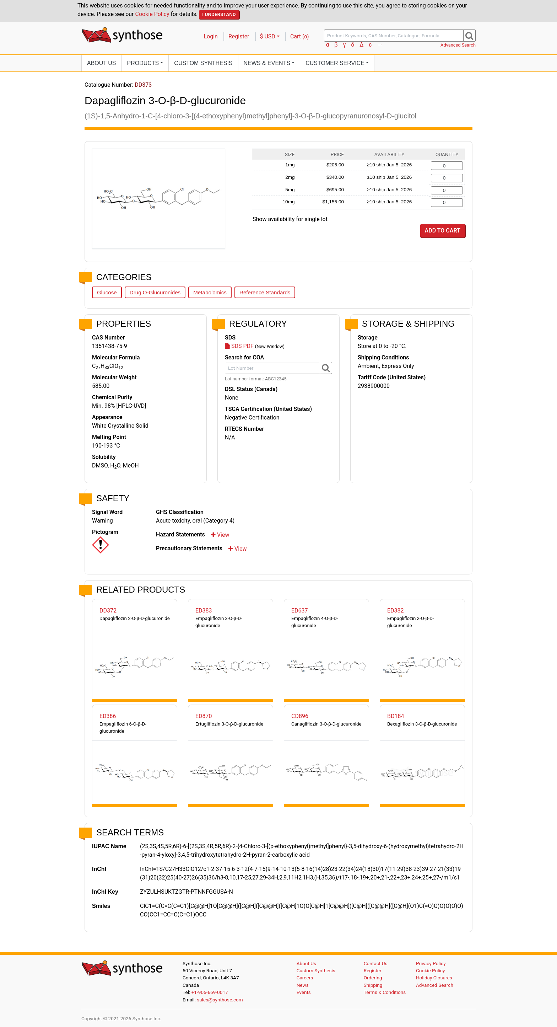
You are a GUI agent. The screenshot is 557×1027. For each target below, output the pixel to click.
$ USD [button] (267, 36)
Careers (305, 977)
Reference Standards (265, 292)
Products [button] (143, 63)
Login (211, 36)
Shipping (373, 985)
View (220, 534)
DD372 (108, 610)
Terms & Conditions (385, 992)
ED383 (203, 610)
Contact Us (376, 963)
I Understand (219, 14)
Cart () (299, 36)
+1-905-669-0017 (209, 992)
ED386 (107, 716)
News (303, 985)
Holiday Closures (434, 977)
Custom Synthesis (203, 63)
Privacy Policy (431, 963)
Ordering (373, 977)
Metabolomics (210, 292)
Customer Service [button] (334, 63)
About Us (101, 63)
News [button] (267, 63)
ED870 (203, 716)
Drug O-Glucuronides (155, 292)
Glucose (107, 292)
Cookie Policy (152, 14)
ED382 (395, 610)
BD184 (395, 716)
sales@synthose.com (220, 999)
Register (238, 36)
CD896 (299, 716)
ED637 (299, 610)
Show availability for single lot (290, 219)
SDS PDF (239, 346)
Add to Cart (442, 230)
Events (304, 992)
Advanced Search (458, 45)
